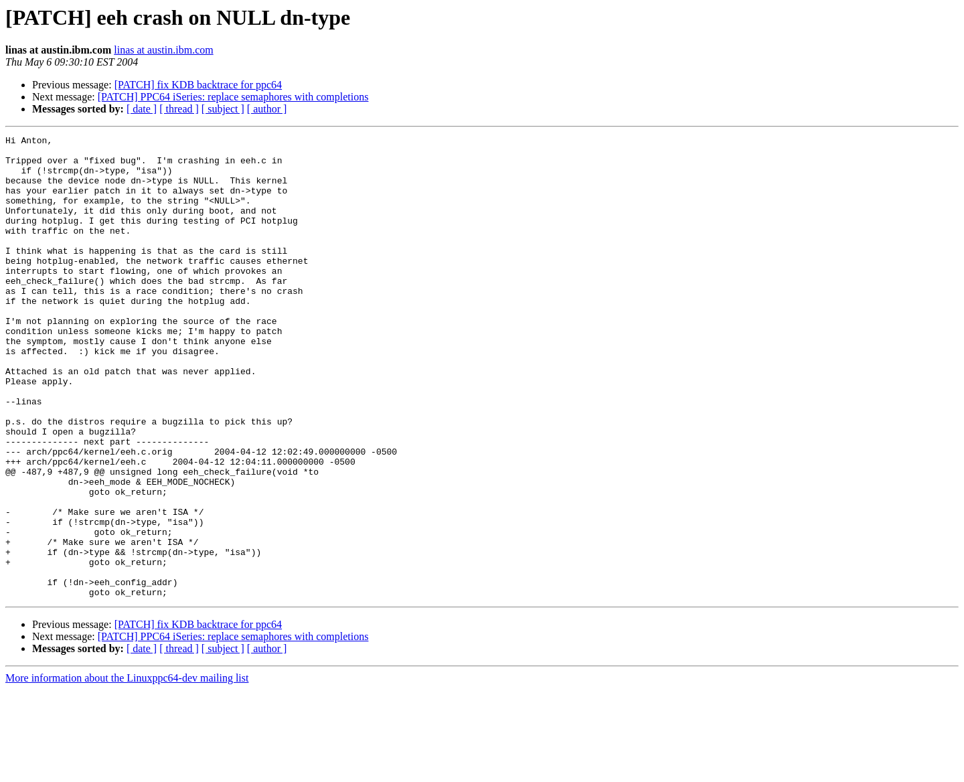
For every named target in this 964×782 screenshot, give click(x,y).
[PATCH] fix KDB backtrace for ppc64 (198, 84)
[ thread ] (179, 108)
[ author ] (267, 108)
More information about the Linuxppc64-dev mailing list (126, 770)
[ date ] (142, 108)
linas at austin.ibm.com (163, 50)
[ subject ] (223, 108)
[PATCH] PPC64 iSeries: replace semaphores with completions (233, 96)
